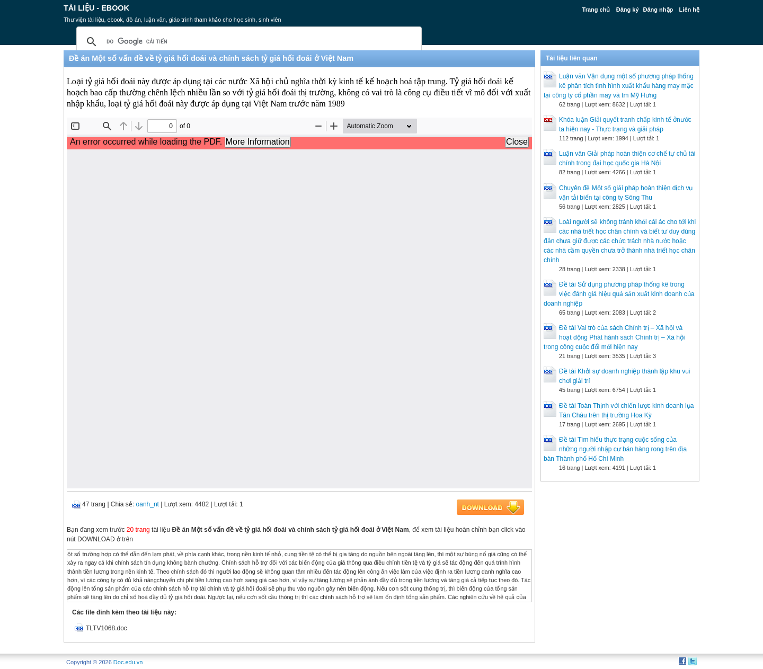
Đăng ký (627, 9)
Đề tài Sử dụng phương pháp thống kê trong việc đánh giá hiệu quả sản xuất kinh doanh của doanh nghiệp (619, 294)
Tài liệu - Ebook (96, 8)
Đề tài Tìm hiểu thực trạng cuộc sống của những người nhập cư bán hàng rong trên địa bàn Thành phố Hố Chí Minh (615, 449)
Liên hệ (689, 9)
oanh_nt (147, 504)
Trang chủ (596, 9)
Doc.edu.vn (128, 662)
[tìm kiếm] (247, 41)
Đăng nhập (658, 9)
